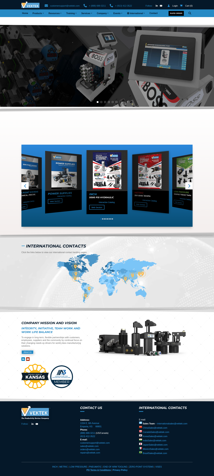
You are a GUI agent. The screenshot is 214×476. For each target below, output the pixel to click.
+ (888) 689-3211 (97, 6)
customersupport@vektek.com (65, 6)
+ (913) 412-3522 (123, 6)
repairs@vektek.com (90, 445)
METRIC (63, 459)
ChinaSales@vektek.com (154, 420)
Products (37, 13)
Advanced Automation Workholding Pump (82, 50)
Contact (153, 13)
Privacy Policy (120, 462)
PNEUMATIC (95, 459)
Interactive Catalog (28, 193)
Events (116, 13)
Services (85, 13)
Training (70, 13)
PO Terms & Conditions (99, 462)
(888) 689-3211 (87, 425)
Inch (93, 186)
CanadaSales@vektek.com (155, 424)
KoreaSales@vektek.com (154, 428)
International (135, 13)
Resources (54, 13)
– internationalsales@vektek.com (171, 416)
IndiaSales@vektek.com (154, 433)
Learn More (25, 65)
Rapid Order (176, 13)
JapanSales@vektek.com (154, 437)
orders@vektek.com (90, 441)
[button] (25, 178)
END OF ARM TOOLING (115, 459)
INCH (55, 459)
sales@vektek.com (89, 438)
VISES (158, 459)
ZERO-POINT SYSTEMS (141, 459)
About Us (28, 344)
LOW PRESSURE (78, 459)
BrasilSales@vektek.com (154, 445)
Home (25, 13)
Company (102, 13)
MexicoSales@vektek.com (155, 441)
